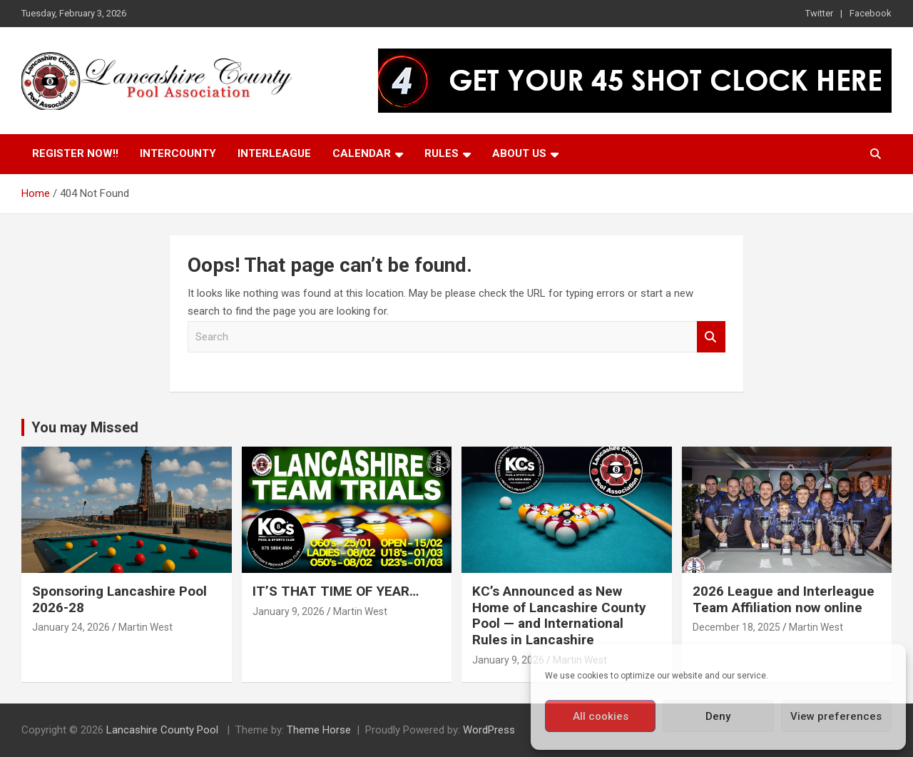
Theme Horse (319, 729)
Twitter (819, 13)
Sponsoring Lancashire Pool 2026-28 (119, 599)
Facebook (871, 13)
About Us (519, 153)
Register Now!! (75, 153)
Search (711, 337)
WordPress (489, 729)
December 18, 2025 (736, 627)
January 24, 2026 (71, 627)
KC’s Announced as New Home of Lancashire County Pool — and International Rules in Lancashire (559, 615)
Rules (441, 153)
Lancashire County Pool (163, 729)
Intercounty (178, 153)
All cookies (600, 716)
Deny (717, 716)
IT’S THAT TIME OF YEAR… (336, 591)
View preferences (836, 716)
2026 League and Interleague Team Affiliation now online (783, 599)
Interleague (274, 153)
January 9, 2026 (289, 611)
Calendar (361, 153)
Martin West (145, 627)
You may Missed (84, 427)
